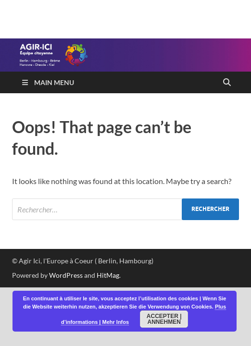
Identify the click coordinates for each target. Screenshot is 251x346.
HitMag (108, 275)
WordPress (66, 275)
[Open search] (227, 83)
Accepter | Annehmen (164, 319)
